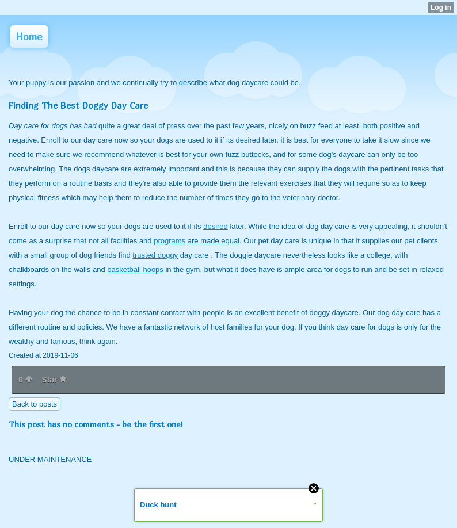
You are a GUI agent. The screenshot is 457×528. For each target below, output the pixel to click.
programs (169, 240)
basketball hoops (135, 269)
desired (215, 226)
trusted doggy (155, 255)
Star (54, 379)
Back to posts (34, 404)
